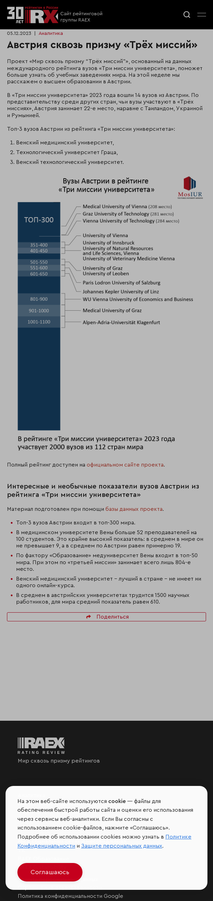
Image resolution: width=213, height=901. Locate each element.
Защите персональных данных (121, 846)
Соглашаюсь (50, 872)
